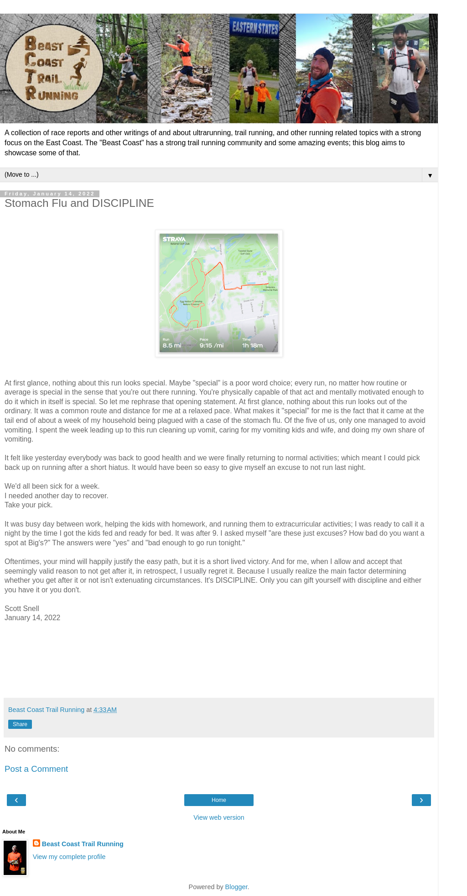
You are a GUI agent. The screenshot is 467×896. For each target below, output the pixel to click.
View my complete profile (69, 856)
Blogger (236, 887)
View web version (218, 817)
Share (20, 724)
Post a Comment (36, 769)
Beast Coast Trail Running (83, 844)
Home (219, 800)
